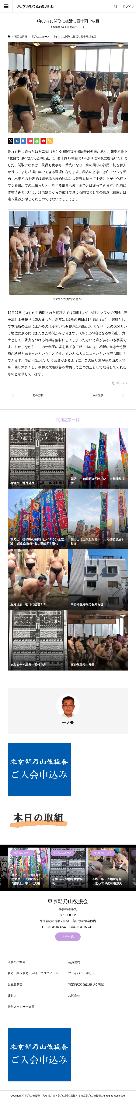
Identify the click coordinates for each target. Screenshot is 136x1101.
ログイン (129, 6)
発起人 (12, 995)
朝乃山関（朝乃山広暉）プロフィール (33, 973)
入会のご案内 (16, 962)
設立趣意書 (15, 984)
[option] (28, 868)
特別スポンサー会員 (21, 1006)
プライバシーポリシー (83, 973)
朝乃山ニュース (76, 27)
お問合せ (74, 995)
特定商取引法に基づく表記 (86, 984)
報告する (122, 383)
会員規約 (74, 962)
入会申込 (68, 936)
